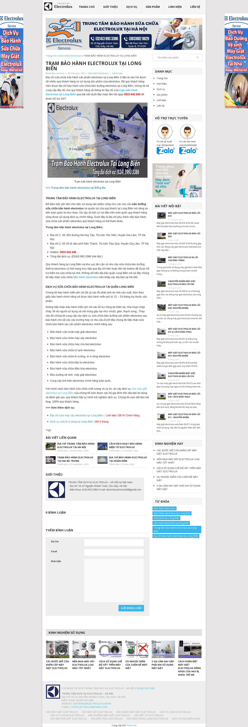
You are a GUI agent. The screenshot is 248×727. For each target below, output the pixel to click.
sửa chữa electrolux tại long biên (171, 522)
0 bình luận (117, 73)
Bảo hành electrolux (164, 508)
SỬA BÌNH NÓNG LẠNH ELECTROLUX (147, 718)
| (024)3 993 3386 (144, 688)
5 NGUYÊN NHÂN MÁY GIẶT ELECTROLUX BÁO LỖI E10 (182, 375)
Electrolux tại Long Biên (166, 518)
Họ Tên (54, 541)
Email (54, 551)
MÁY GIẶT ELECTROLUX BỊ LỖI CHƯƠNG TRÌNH (183, 259)
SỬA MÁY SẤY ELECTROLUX (97, 711)
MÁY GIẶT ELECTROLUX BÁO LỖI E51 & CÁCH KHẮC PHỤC (184, 330)
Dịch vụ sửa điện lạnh (186, 718)
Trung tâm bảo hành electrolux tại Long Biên (175, 529)
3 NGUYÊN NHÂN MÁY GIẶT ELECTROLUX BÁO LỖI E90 (182, 283)
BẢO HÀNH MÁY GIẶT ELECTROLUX (136, 711)
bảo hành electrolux (86, 277)
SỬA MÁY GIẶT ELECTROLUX (62, 711)
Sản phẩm (153, 7)
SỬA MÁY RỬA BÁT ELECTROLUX (68, 718)
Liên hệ (195, 7)
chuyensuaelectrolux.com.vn (92, 703)
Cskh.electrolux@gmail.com (89, 706)
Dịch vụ (131, 7)
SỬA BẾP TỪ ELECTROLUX (148, 715)
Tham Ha (131, 725)
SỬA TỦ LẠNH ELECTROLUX (175, 711)
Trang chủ (87, 7)
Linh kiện (175, 7)
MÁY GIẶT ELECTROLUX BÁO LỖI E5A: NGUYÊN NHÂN (184, 306)
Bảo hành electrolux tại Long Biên (172, 513)
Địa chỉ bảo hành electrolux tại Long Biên (176, 535)
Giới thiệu (110, 7)
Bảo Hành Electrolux (70, 55)
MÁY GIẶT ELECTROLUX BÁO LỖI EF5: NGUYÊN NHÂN (184, 354)
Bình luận (56, 561)
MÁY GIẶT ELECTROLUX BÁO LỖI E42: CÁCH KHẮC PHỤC (184, 395)
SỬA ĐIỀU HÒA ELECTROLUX (106, 718)
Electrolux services (55, 73)
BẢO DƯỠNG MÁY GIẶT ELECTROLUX (109, 715)
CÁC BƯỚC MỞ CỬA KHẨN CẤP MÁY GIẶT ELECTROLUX (177, 452)
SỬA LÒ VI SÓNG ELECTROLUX (67, 715)
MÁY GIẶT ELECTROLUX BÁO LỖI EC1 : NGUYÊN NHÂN (184, 416)
